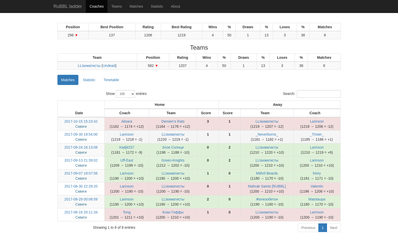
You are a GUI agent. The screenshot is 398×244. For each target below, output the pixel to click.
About (175, 6)
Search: (312, 94)
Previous (308, 228)
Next (333, 228)
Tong (126, 212)
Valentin (316, 186)
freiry (317, 173)
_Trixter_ (317, 134)
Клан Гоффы (173, 212)
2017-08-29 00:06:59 (81, 199)
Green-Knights (172, 160)
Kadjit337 (126, 147)
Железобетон (267, 199)
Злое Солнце (173, 147)
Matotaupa (316, 199)
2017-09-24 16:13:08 (81, 147)
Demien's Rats (173, 121)
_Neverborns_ (267, 134)
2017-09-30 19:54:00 (81, 134)
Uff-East (126, 160)
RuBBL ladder (68, 6)
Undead (109, 66)
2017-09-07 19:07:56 (81, 173)
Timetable (111, 80)
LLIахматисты (89, 66)
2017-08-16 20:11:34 (81, 212)
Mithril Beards (267, 173)
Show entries (126, 94)
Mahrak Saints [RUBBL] (267, 186)
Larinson (317, 121)
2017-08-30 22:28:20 (81, 186)
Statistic (157, 6)
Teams (116, 6)
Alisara (126, 121)
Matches (136, 6)
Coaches (97, 6)
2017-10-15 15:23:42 (81, 121)
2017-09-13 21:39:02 (81, 160)
